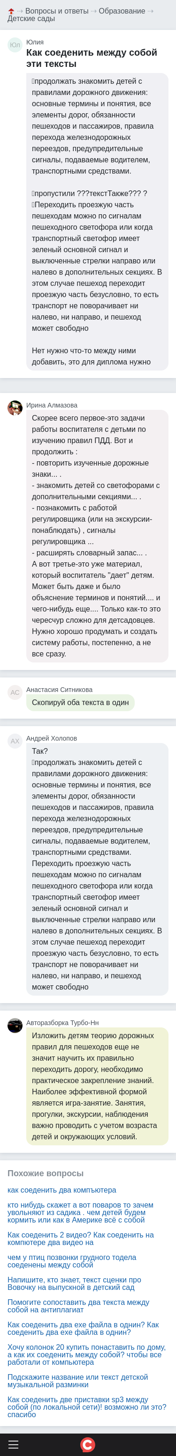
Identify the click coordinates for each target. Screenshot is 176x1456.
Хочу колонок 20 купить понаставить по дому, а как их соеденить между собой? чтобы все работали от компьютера (87, 1354)
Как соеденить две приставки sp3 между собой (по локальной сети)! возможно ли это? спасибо (87, 1407)
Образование (122, 11)
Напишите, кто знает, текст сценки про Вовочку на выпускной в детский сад (74, 1283)
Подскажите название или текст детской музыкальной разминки (78, 1381)
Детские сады (31, 18)
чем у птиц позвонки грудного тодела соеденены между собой (72, 1261)
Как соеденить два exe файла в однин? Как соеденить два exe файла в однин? (83, 1328)
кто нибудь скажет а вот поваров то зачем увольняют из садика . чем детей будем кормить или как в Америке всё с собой (80, 1212)
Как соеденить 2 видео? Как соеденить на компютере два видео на (81, 1238)
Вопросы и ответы (57, 11)
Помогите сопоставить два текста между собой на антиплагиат (78, 1306)
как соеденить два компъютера (62, 1190)
